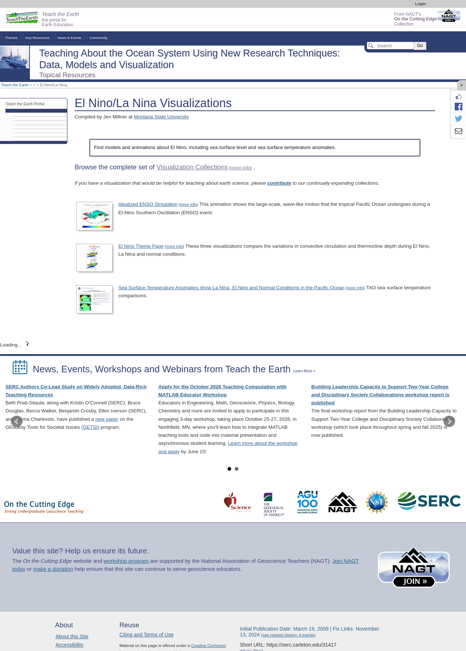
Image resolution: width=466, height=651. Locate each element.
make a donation (53, 569)
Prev (17, 421)
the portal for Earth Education (60, 19)
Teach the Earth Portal (24, 104)
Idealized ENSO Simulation (148, 204)
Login (420, 3)
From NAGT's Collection (415, 19)
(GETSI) (90, 427)
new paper (106, 419)
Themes (11, 38)
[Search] (390, 45)
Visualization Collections (192, 167)
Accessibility (69, 645)
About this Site (72, 636)
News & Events (70, 38)
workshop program (126, 561)
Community (98, 38)
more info (240, 167)
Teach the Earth (15, 85)
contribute (279, 183)
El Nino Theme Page (140, 246)
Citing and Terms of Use (146, 635)
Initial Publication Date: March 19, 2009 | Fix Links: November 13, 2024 (309, 632)
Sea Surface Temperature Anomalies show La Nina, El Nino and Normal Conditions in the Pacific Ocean (231, 287)
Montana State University (161, 116)
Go (420, 45)
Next (449, 421)
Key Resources (37, 38)
